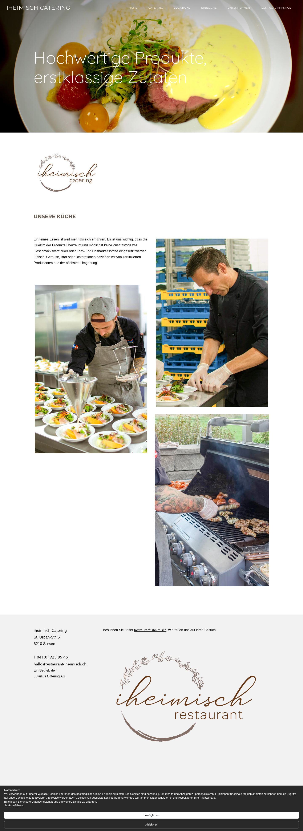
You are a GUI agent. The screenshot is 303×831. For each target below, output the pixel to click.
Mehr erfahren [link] (67, 824)
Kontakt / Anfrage (274, 9)
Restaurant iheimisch (150, 630)
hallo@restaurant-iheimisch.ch (60, 664)
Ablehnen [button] (236, 813)
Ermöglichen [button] (209, 812)
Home (131, 9)
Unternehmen (237, 9)
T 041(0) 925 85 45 (51, 657)
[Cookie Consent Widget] (151, 813)
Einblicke (207, 9)
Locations (180, 9)
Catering (153, 9)
